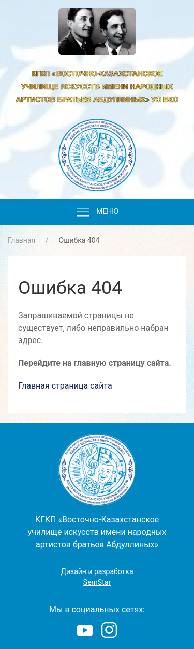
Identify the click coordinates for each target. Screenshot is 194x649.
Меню (97, 212)
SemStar (97, 582)
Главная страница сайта (65, 386)
